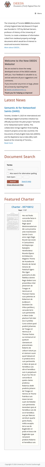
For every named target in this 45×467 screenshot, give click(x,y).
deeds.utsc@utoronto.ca (16, 90)
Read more (8, 143)
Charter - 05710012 (22, 207)
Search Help (26, 181)
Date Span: (11, 177)
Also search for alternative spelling (23, 173)
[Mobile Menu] (38, 13)
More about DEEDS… (12, 47)
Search (13, 182)
